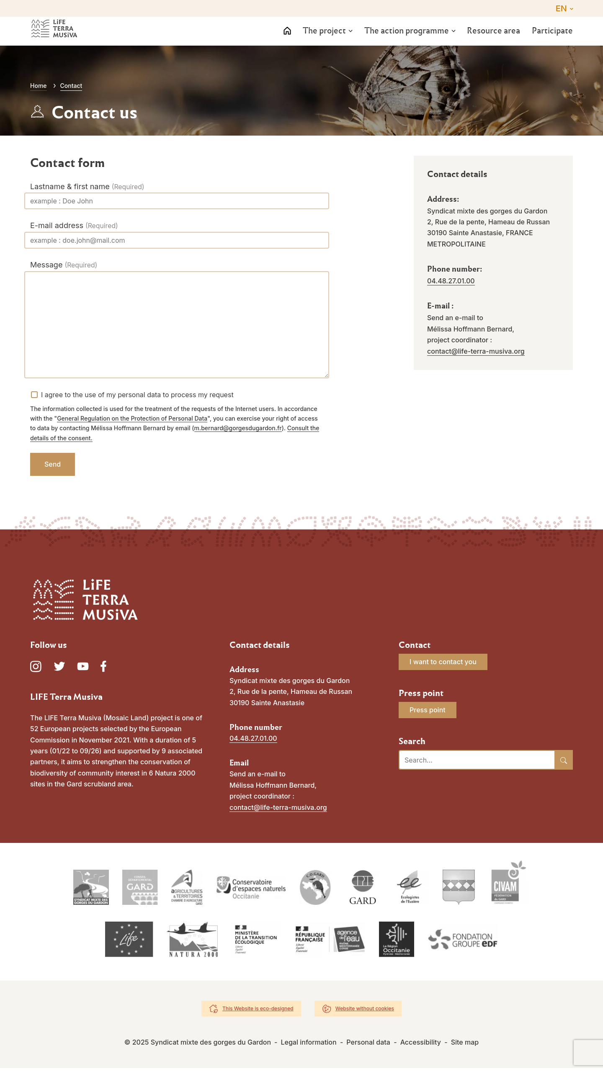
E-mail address (56, 225)
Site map (465, 1045)
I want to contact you (443, 661)
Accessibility (420, 1045)
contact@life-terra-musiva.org (476, 351)
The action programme (403, 40)
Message (46, 264)
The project (320, 40)
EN (561, 8)
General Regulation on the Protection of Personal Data (132, 418)
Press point (428, 710)
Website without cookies (364, 1011)
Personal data (368, 1045)
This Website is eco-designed (258, 1011)
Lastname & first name (70, 186)
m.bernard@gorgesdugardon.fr (238, 427)
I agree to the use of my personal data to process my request (137, 394)
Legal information (308, 1045)
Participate (552, 40)
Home (38, 85)
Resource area (491, 40)
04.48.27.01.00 (451, 281)
